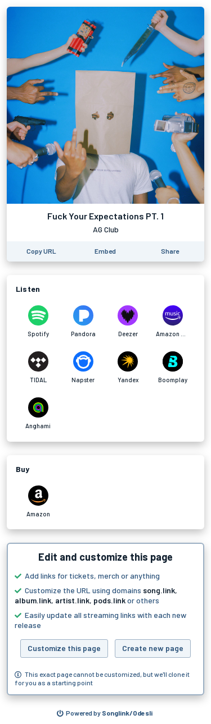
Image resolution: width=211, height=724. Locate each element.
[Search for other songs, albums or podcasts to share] (104, 713)
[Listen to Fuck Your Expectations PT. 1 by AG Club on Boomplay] (172, 368)
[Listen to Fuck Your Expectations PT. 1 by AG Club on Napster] (83, 368)
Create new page (152, 648)
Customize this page (64, 648)
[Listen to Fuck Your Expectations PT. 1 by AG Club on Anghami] (38, 414)
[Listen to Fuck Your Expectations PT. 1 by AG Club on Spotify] (38, 321)
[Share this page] (170, 251)
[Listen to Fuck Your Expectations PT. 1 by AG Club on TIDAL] (38, 368)
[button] (105, 619)
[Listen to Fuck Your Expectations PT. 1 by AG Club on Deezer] (128, 321)
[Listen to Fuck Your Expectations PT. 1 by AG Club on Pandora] (83, 321)
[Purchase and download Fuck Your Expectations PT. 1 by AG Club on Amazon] (38, 502)
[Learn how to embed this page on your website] (105, 251)
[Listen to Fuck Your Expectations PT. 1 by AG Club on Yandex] (128, 368)
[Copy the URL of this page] (41, 251)
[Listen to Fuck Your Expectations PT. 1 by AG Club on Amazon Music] (172, 321)
